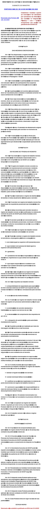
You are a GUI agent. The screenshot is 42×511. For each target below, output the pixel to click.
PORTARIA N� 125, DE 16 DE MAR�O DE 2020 (21, 9)
